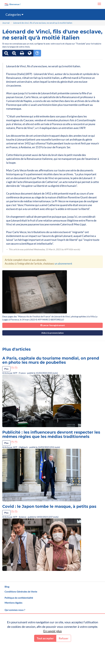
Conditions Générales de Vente (21, 591)
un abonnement (63, 263)
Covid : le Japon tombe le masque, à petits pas (49, 506)
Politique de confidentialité (19, 597)
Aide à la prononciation (52, 332)
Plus (6, 368)
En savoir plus (52, 631)
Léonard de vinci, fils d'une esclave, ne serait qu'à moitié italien (42, 22)
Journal (6, 22)
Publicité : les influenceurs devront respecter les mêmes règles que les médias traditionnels (51, 434)
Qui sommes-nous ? (15, 610)
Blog (7, 586)
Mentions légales (13, 602)
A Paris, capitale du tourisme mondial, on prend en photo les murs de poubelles (50, 360)
